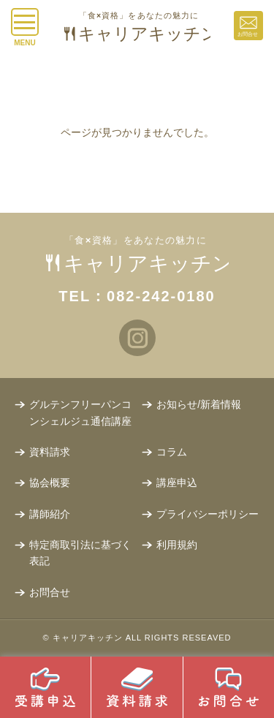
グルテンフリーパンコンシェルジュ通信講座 (80, 412)
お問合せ (49, 592)
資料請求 (49, 452)
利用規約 (176, 545)
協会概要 (49, 482)
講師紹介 (49, 514)
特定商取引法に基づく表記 (80, 553)
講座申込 (176, 482)
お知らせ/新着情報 (198, 404)
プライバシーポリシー (207, 514)
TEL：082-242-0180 (136, 296)
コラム (171, 452)
